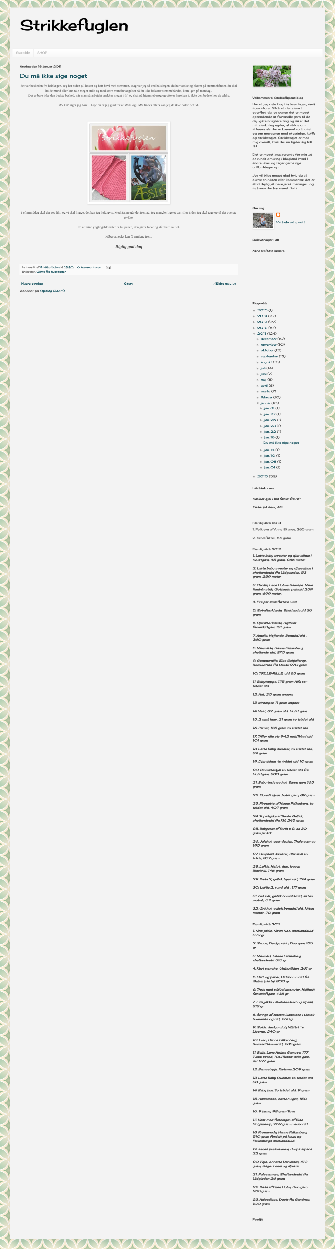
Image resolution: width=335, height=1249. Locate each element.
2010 (263, 476)
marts (266, 391)
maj (264, 379)
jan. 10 (270, 455)
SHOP (42, 53)
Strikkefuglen (74, 25)
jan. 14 (270, 450)
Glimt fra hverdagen (51, 271)
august (267, 362)
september (270, 356)
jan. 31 (270, 408)
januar (266, 403)
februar (267, 397)
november (269, 344)
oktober (267, 350)
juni (264, 374)
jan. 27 (270, 414)
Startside (23, 53)
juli (263, 368)
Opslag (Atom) (52, 291)
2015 (262, 310)
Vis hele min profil (291, 222)
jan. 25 (270, 420)
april (265, 385)
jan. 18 (270, 437)
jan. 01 (270, 467)
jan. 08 (270, 461)
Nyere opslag (32, 283)
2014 (262, 316)
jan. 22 (270, 431)
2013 (262, 322)
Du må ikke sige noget (53, 75)
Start (128, 283)
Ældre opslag (225, 283)
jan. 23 (270, 426)
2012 (262, 328)
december (269, 339)
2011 (262, 333)
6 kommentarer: (89, 267)
